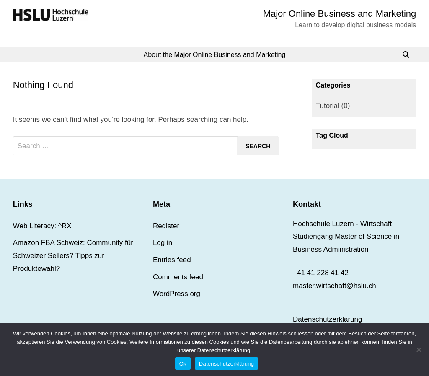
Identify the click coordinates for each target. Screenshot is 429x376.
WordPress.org (176, 294)
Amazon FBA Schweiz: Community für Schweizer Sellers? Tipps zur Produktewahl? (73, 255)
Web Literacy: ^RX (42, 226)
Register (166, 226)
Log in (162, 243)
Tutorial (327, 106)
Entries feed (172, 260)
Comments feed (178, 277)
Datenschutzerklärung (327, 319)
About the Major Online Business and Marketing (215, 54)
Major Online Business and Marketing (339, 13)
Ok (182, 364)
